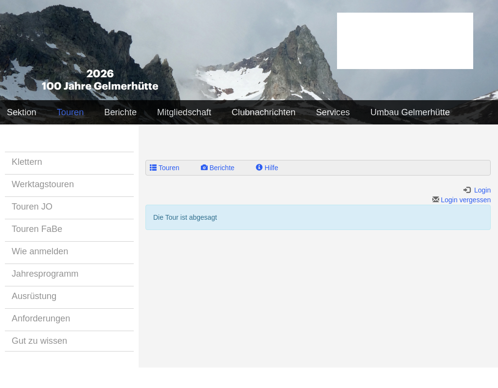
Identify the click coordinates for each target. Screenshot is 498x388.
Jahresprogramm (45, 274)
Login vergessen (461, 200)
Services (333, 112)
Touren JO (32, 207)
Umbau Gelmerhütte (410, 112)
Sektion (21, 112)
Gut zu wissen (39, 341)
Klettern (27, 162)
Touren (70, 112)
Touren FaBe (37, 229)
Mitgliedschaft (184, 112)
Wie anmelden (40, 251)
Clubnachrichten (263, 112)
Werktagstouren (43, 184)
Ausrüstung (34, 296)
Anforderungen (41, 318)
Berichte (120, 112)
